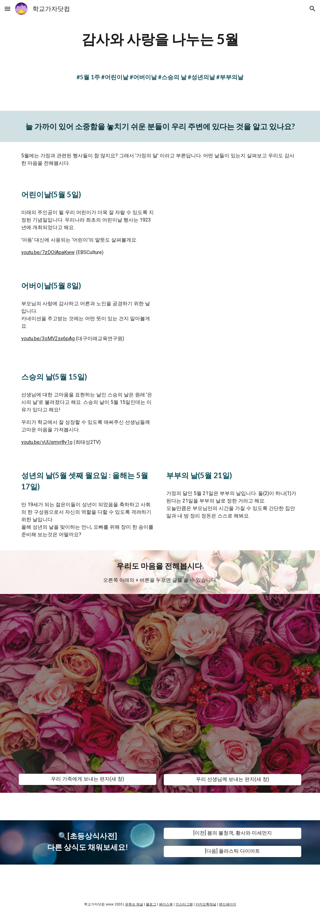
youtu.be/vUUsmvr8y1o (46, 442)
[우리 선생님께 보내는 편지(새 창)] (232, 779)
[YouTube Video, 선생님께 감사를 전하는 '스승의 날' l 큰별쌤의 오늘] (233, 406)
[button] (7, 8)
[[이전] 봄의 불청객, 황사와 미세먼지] (232, 833)
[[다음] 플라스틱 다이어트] (232, 851)
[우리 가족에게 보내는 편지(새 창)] (87, 779)
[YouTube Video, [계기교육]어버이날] (233, 314)
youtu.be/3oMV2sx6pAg (48, 338)
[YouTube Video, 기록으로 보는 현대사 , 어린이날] (233, 222)
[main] (160, 39)
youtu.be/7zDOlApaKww (48, 252)
